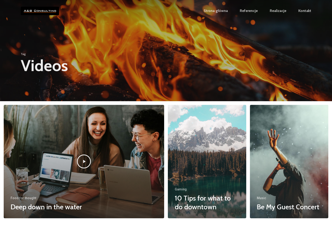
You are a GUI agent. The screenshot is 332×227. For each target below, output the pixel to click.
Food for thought (23, 198)
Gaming (181, 189)
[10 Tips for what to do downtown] (207, 161)
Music (261, 198)
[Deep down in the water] (84, 161)
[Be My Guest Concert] (289, 161)
